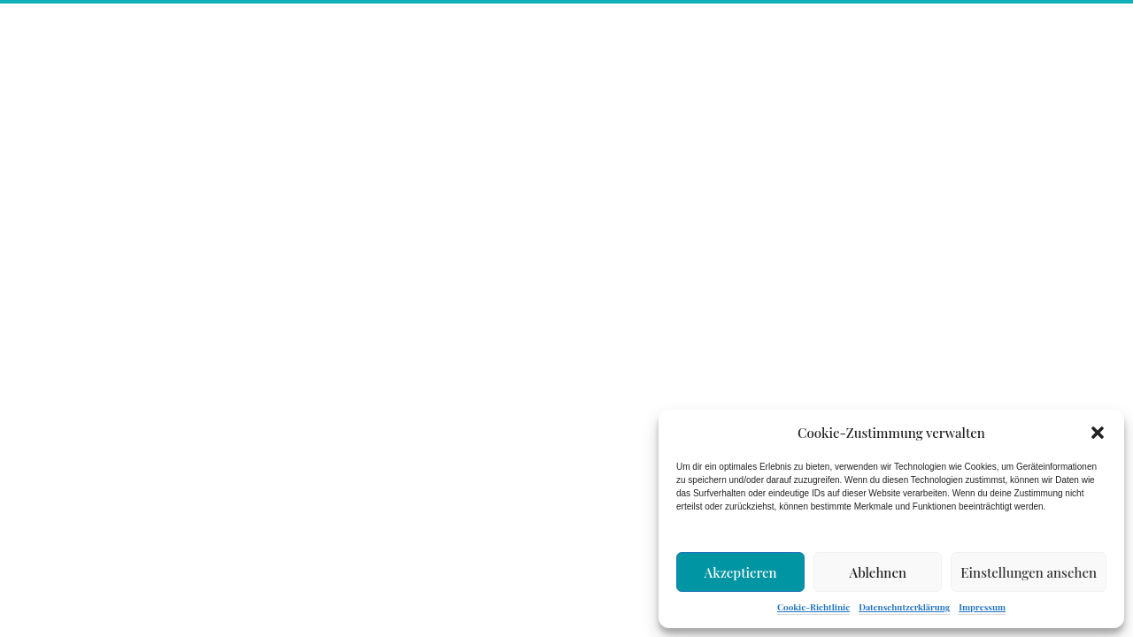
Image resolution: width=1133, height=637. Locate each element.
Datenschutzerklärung (904, 607)
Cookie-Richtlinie (813, 607)
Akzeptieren (741, 572)
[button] (1097, 432)
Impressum (982, 607)
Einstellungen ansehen (1028, 572)
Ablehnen (878, 572)
